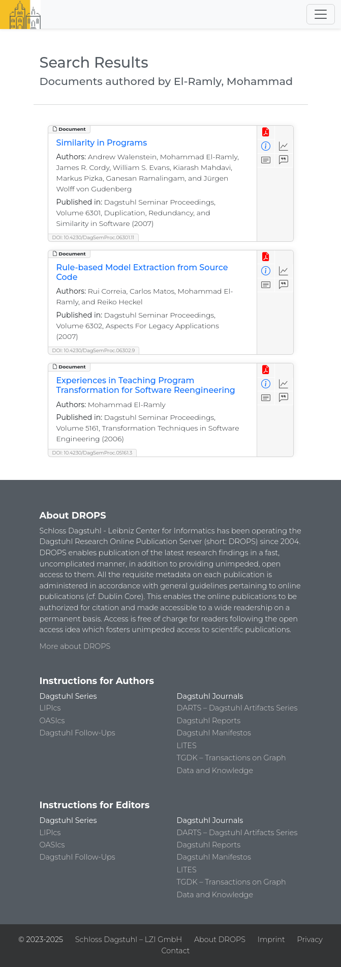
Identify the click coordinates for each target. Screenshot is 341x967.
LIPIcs (50, 708)
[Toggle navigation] (320, 14)
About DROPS (219, 939)
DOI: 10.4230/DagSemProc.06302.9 (93, 350)
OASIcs (52, 720)
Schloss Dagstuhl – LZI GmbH (128, 939)
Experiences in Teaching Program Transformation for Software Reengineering (145, 385)
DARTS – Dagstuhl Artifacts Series (237, 708)
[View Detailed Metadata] (266, 146)
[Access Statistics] (284, 146)
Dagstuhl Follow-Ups (77, 732)
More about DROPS (75, 646)
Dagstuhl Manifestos (214, 732)
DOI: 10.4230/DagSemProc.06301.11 (93, 237)
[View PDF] (266, 132)
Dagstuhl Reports (209, 720)
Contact (175, 950)
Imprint (271, 939)
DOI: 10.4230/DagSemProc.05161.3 (92, 453)
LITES (187, 745)
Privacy (309, 939)
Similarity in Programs (101, 143)
